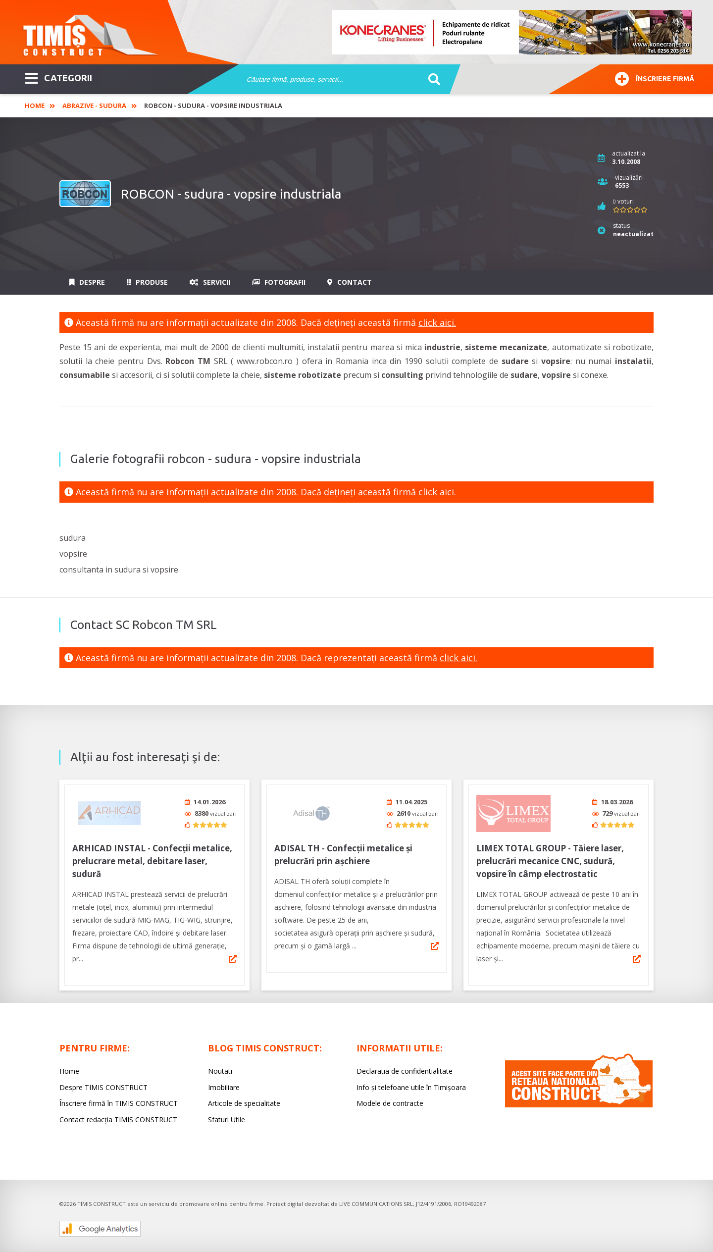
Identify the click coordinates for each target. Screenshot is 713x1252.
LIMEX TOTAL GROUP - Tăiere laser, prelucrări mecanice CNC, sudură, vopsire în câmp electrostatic (550, 857)
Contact (349, 282)
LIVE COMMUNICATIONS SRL (376, 1200)
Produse (147, 282)
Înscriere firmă (654, 77)
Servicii (210, 282)
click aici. (437, 322)
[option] (512, 32)
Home (35, 105)
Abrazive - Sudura (94, 105)
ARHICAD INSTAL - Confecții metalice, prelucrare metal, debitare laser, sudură (152, 857)
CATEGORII (58, 77)
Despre (87, 282)
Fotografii (279, 282)
